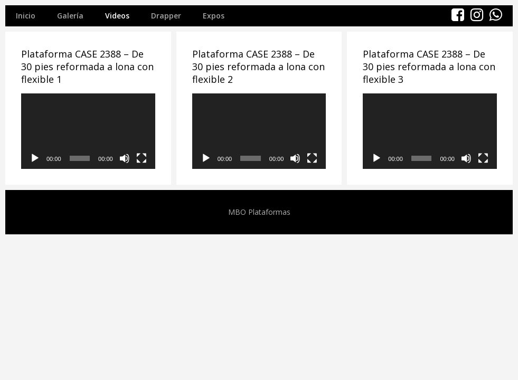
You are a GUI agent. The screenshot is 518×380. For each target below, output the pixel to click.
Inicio (25, 16)
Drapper (166, 16)
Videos (117, 16)
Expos (213, 16)
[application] (88, 131)
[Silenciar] (124, 158)
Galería (70, 16)
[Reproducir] (35, 158)
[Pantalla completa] (141, 158)
